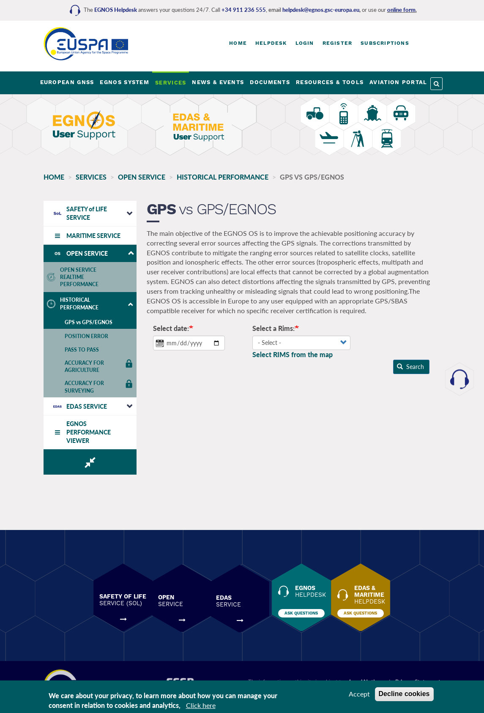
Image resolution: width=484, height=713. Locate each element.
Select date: (167, 329)
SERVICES (170, 82)
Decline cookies (404, 693)
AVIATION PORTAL (398, 82)
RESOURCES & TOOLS (330, 82)
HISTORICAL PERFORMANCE (222, 177)
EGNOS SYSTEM (124, 82)
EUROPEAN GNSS (67, 82)
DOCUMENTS (270, 82)
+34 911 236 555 (243, 9)
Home (238, 43)
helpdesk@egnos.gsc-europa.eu (320, 9)
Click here (201, 705)
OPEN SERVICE (141, 177)
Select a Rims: (269, 329)
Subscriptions (385, 43)
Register (338, 43)
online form (401, 9)
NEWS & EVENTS (218, 82)
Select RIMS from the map (288, 355)
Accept (359, 694)
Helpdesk (271, 43)
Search (404, 367)
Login (304, 43)
